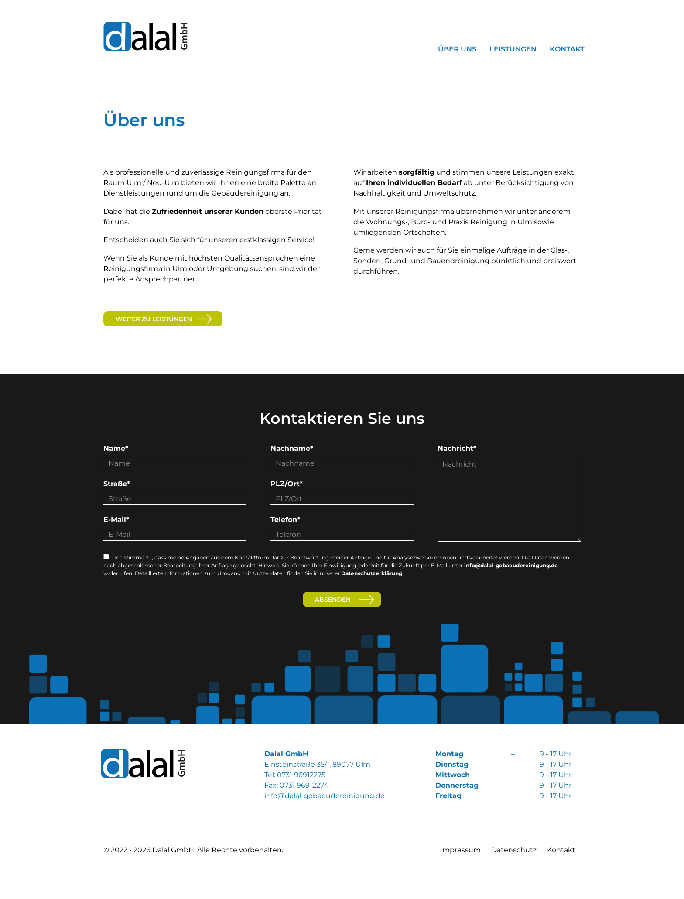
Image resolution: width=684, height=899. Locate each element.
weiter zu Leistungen (154, 319)
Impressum (460, 850)
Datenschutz (514, 850)
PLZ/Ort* (286, 484)
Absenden (333, 600)
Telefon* (285, 519)
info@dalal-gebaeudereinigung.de (511, 565)
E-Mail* (116, 519)
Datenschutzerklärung (371, 573)
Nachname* (291, 448)
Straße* (116, 484)
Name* (115, 448)
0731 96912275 (301, 775)
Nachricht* (457, 448)
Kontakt (561, 850)
